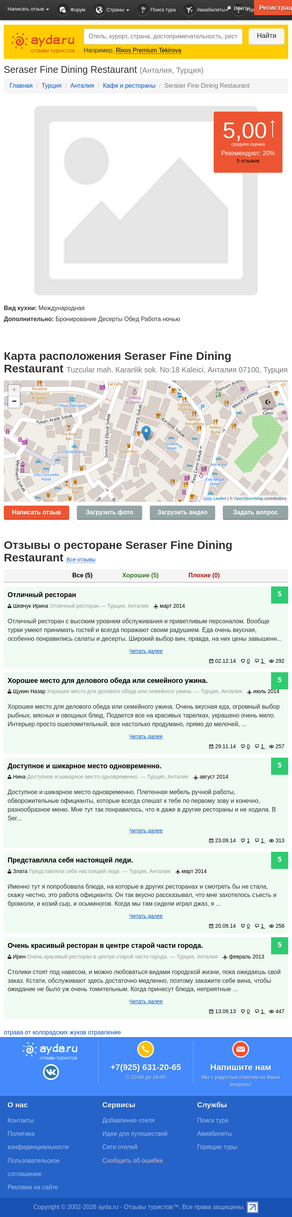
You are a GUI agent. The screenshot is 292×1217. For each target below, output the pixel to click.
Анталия (82, 85)
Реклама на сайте (33, 1187)
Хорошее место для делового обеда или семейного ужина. (108, 680)
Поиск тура (156, 10)
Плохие (204, 575)
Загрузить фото (109, 512)
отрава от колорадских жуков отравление (62, 1032)
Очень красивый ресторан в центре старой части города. (105, 945)
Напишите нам (240, 1067)
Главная (21, 85)
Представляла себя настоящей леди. (70, 860)
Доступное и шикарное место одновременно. (85, 766)
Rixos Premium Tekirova (148, 50)
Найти (265, 35)
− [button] (14, 402)
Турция (51, 85)
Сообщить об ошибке (132, 1160)
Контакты (21, 1120)
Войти (236, 9)
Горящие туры (217, 1147)
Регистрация (275, 7)
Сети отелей (119, 1147)
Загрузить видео (182, 512)
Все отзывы (81, 559)
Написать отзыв (36, 512)
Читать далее (146, 651)
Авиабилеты (204, 10)
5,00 (245, 130)
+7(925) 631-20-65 (145, 1067)
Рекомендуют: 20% (248, 153)
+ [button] (14, 390)
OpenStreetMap (248, 498)
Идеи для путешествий (134, 1133)
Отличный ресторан (42, 595)
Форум (71, 10)
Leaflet (220, 498)
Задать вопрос (255, 512)
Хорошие (140, 575)
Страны (111, 10)
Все (82, 575)
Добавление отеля (128, 1120)
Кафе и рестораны (129, 85)
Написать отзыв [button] (28, 9)
